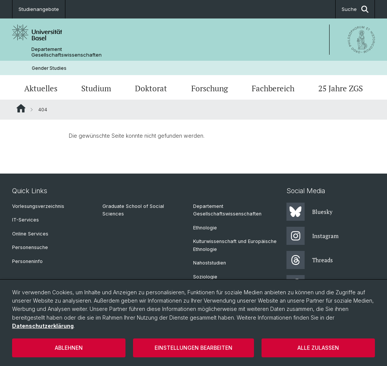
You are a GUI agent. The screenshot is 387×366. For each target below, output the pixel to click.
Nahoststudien (209, 263)
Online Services (30, 234)
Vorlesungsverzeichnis (38, 206)
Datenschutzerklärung (43, 326)
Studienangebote (39, 9)
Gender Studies (49, 68)
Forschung (209, 88)
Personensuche (30, 247)
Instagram (312, 236)
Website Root (21, 108)
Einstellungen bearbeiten (193, 347)
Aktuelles (40, 88)
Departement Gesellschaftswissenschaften (66, 52)
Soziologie (205, 277)
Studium (96, 88)
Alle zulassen (318, 347)
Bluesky (309, 212)
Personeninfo (27, 261)
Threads (309, 260)
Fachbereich (273, 88)
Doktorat (151, 88)
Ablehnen (69, 347)
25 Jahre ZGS (340, 88)
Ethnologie (205, 228)
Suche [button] (355, 9)
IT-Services (25, 220)
